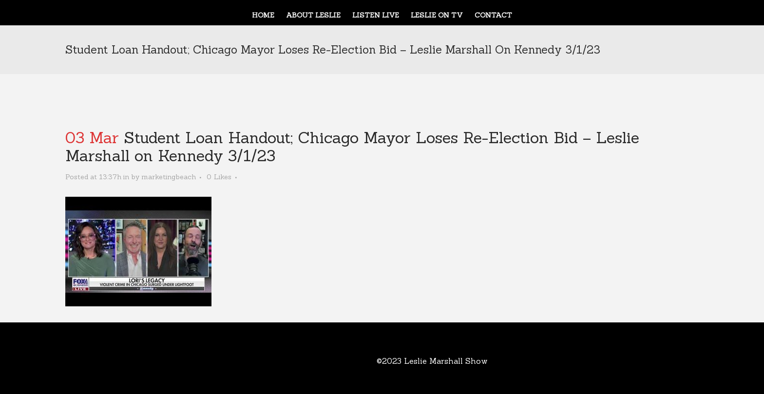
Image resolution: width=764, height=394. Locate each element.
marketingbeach (168, 176)
